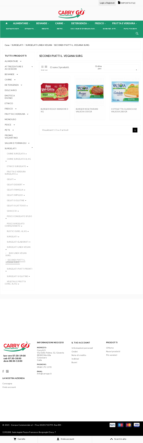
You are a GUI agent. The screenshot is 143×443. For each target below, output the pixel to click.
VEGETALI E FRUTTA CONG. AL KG (15, 282)
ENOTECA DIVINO (10, 96)
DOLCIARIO (130, 29)
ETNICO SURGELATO (16, 166)
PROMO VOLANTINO (11, 136)
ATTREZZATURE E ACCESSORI (14, 67)
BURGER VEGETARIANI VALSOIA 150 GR (87, 110)
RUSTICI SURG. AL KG (17, 231)
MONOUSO (12, 29)
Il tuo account (81, 342)
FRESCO (100, 23)
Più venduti (111, 355)
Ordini (75, 351)
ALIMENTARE (21, 23)
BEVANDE (42, 23)
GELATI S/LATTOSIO (16, 205)
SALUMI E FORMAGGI (83, 29)
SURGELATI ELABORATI (18, 242)
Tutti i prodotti (16, 55)
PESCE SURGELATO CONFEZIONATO (15, 224)
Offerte (110, 348)
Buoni (74, 362)
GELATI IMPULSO (15, 195)
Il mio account (9, 387)
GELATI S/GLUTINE (15, 200)
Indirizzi (75, 358)
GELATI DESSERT (15, 184)
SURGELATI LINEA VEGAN (19, 247)
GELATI (10, 179)
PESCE (46, 29)
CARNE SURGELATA (16, 153)
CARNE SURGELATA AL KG (19, 159)
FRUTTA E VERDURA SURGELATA (15, 172)
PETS (60, 29)
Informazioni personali (82, 348)
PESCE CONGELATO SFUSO (19, 216)
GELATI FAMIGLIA (15, 190)
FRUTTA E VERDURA (124, 23)
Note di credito (79, 355)
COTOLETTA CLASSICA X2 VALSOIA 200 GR (124, 110)
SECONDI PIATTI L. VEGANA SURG (15, 261)
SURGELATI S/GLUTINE (17, 276)
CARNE (60, 23)
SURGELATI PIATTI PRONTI (19, 269)
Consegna (7, 383)
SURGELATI (110, 29)
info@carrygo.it (44, 373)
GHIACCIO (12, 211)
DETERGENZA (80, 23)
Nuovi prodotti (113, 351)
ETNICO (30, 29)
